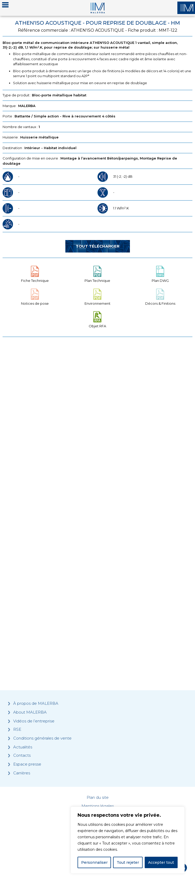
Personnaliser (94, 862)
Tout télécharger (98, 246)
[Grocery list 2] (97, 590)
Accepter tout (161, 862)
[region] (128, 840)
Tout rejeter (128, 862)
